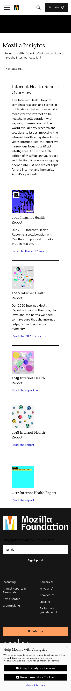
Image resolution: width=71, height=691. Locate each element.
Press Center (11, 599)
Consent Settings (35, 685)
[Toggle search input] (38, 7)
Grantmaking (11, 605)
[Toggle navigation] (7, 7)
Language (9, 642)
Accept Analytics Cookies (37, 668)
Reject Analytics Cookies (37, 677)
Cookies (45, 595)
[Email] (35, 549)
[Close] (66, 647)
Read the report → (25, 390)
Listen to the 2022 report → (32, 251)
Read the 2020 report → (29, 336)
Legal (43, 601)
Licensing (9, 582)
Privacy (44, 588)
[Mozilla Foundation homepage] (16, 7)
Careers (45, 582)
